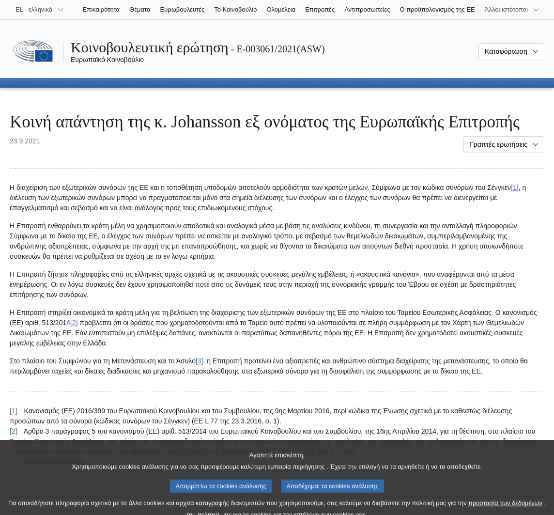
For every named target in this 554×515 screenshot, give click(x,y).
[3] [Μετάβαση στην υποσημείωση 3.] (199, 361)
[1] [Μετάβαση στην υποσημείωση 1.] (515, 187)
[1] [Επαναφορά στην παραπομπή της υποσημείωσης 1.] (13, 411)
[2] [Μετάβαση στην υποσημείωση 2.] (74, 323)
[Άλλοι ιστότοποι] (512, 9)
